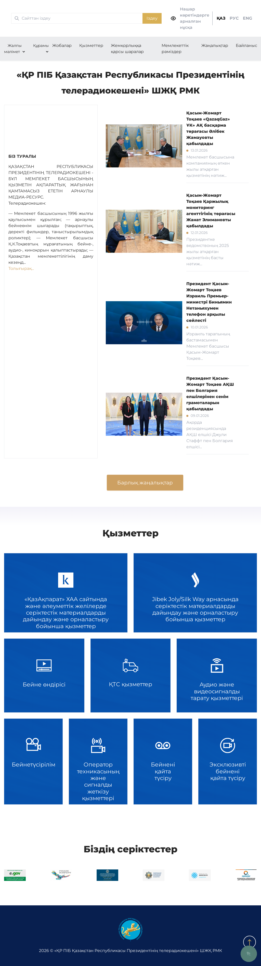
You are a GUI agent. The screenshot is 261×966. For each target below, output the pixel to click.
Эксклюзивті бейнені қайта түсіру (228, 761)
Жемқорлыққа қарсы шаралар (127, 48)
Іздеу (152, 18)
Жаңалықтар (214, 45)
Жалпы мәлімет (13, 48)
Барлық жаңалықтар (145, 483)
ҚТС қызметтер (131, 675)
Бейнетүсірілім (33, 761)
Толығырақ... (21, 268)
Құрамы (41, 45)
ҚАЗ (221, 18)
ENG (247, 18)
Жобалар (62, 45)
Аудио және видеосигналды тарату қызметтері (217, 675)
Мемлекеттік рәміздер (175, 48)
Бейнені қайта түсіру (163, 761)
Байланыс (246, 45)
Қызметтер (91, 45)
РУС (234, 18)
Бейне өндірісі (44, 675)
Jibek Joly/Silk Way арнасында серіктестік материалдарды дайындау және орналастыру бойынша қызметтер (195, 592)
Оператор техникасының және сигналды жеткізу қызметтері (98, 761)
